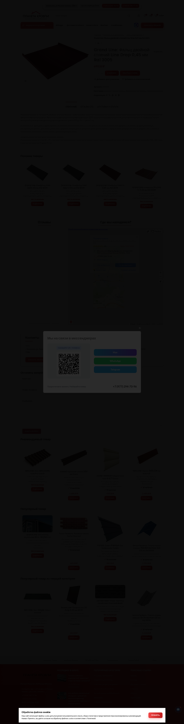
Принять (155, 715)
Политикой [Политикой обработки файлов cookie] (91, 718)
